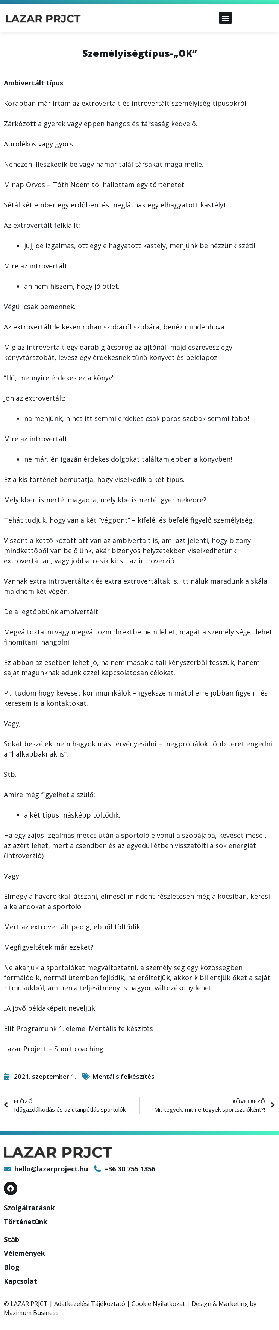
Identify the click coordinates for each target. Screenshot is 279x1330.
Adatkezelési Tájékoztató (89, 1303)
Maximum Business (31, 1313)
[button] (225, 18)
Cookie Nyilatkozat (158, 1303)
